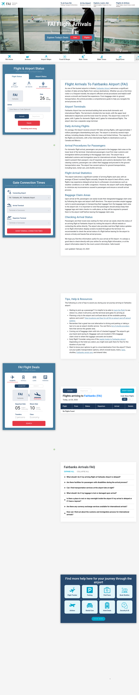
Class (32, 414)
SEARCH (29, 423)
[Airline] (28, 108)
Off (124, 399)
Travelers (18, 414)
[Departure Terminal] (17, 217)
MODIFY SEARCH (127, 391)
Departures (84, 391)
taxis (123, 350)
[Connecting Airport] (17, 192)
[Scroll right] (136, 57)
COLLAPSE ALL (83, 472)
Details (130, 406)
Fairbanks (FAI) (93, 395)
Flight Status (17, 76)
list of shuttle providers (120, 326)
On (130, 399)
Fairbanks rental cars (84, 352)
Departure (101, 406)
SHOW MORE (98, 618)
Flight (65, 406)
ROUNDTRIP (21, 386)
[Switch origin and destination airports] (29, 395)
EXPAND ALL (69, 472)
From (76, 406)
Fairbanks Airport (103, 88)
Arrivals (70, 391)
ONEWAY (36, 386)
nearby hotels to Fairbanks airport (112, 339)
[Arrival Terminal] (16, 204)
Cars (75, 37)
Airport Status (40, 76)
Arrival (116, 406)
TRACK (29, 123)
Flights (87, 37)
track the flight (119, 310)
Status (87, 406)
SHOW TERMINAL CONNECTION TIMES (28, 231)
